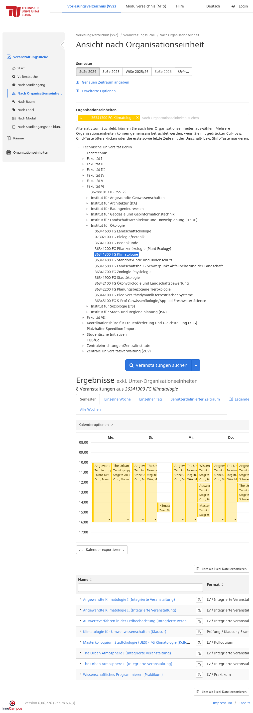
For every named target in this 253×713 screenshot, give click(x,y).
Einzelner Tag (150, 399)
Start (18, 68)
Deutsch (213, 6)
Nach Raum (23, 101)
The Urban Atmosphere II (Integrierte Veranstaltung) (127, 663)
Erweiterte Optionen (96, 91)
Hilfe (180, 6)
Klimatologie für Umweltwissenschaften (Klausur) (124, 631)
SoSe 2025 (111, 71)
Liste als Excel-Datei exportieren (222, 569)
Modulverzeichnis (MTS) (146, 6)
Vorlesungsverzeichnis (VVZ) (91, 6)
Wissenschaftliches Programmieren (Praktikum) (123, 674)
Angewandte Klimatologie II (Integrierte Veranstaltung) (129, 610)
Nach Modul (23, 118)
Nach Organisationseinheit (36, 93)
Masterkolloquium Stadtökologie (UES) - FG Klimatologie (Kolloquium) (141, 642)
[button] (109, 519)
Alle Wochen (90, 409)
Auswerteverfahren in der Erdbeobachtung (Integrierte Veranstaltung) (142, 620)
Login (239, 6)
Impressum (222, 703)
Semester (84, 63)
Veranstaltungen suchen (158, 365)
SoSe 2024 (87, 71)
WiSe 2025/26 (137, 71)
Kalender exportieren (102, 549)
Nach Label (22, 109)
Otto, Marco (102, 479)
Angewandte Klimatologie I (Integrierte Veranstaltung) (129, 599)
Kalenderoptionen (94, 424)
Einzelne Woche (117, 399)
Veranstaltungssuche (26, 57)
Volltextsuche (24, 76)
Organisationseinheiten (26, 152)
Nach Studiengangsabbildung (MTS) (38, 126)
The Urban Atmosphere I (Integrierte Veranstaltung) (127, 653)
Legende (239, 399)
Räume (14, 138)
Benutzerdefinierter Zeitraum (195, 399)
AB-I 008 (129, 475)
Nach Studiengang (28, 85)
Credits (245, 703)
